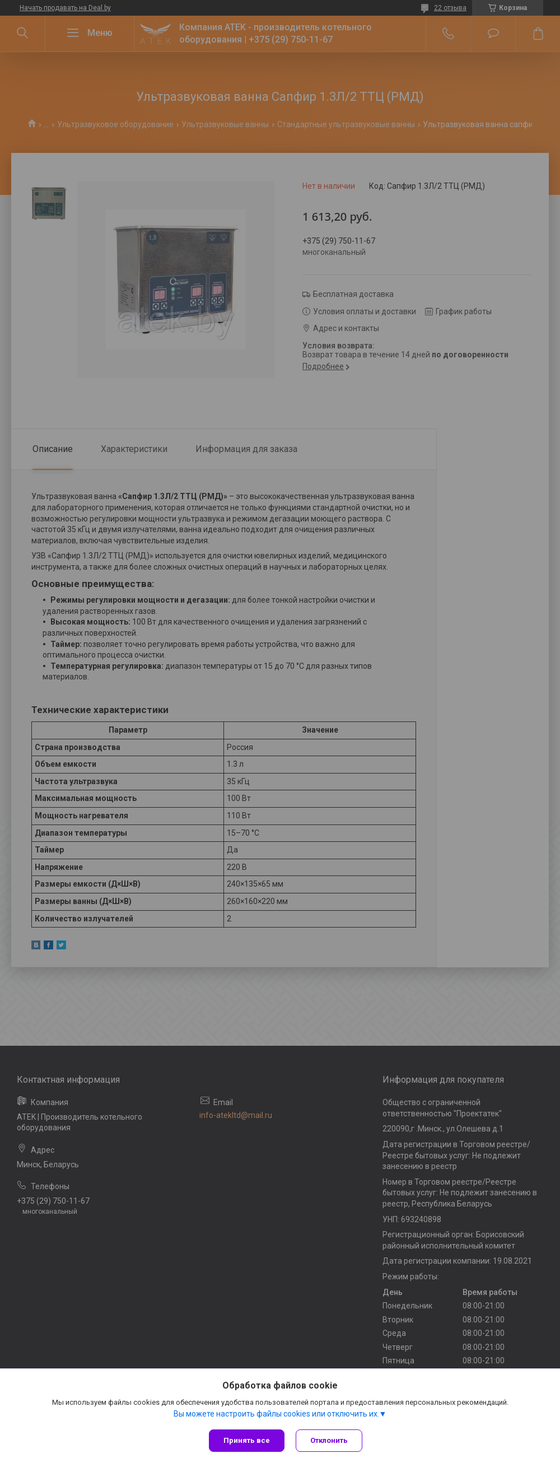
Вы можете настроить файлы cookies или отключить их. (276, 1413)
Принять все (246, 1440)
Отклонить (329, 1440)
